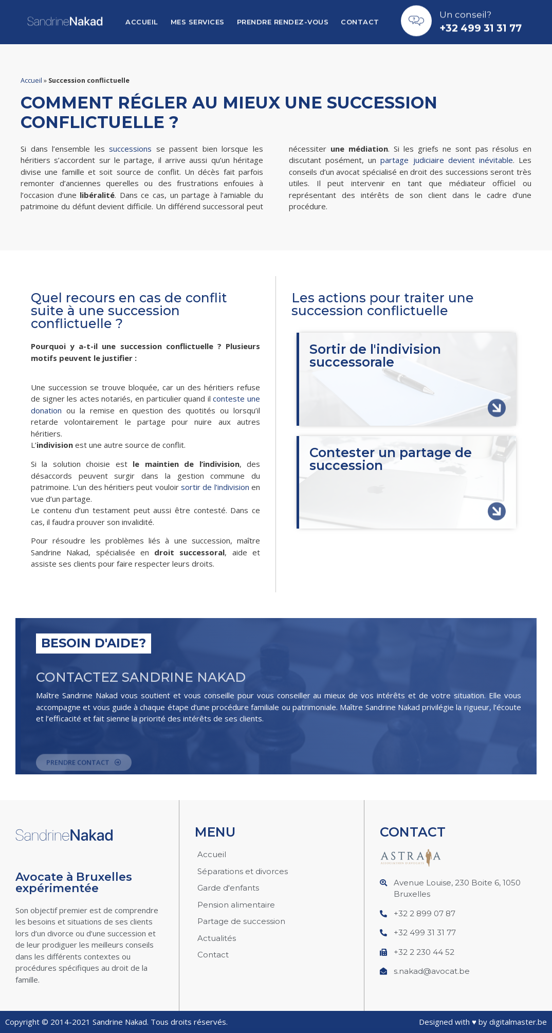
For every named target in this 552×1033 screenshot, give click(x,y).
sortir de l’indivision (215, 487)
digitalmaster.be (518, 1022)
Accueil (141, 18)
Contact (360, 18)
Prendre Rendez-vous (283, 18)
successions (130, 148)
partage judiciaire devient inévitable (446, 160)
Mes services (198, 18)
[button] (84, 766)
